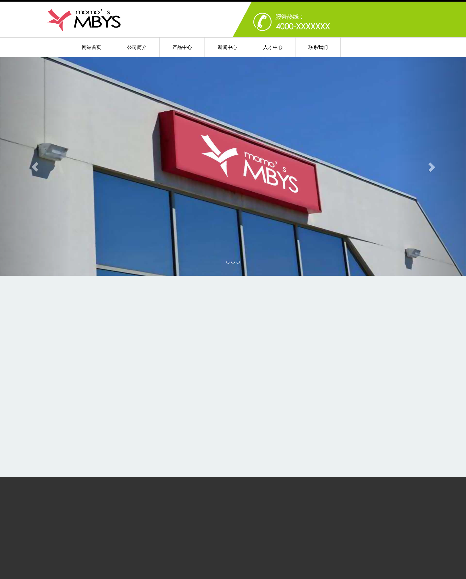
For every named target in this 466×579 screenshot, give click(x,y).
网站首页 (91, 47)
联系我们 (318, 47)
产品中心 (182, 47)
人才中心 (273, 47)
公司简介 (137, 47)
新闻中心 (227, 47)
